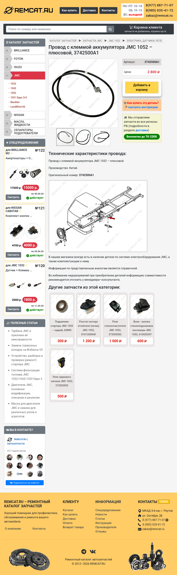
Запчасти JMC (92, 40)
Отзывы (100, 531)
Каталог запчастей (63, 40)
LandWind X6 (17, 106)
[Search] (56, 29)
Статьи (100, 518)
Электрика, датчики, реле (144, 40)
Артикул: (128, 62)
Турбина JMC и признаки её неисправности (21, 335)
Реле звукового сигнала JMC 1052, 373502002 (62, 381)
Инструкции (103, 523)
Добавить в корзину (141, 87)
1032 (13, 83)
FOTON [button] (18, 58)
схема (164, 501)
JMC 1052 (114, 40)
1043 (13, 88)
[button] (115, 93)
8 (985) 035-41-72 (153, 524)
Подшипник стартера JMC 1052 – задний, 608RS (62, 326)
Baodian (15, 102)
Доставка (89, 10)
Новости (101, 514)
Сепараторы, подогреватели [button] (26, 131)
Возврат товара (73, 527)
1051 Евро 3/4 (18, 97)
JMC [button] (17, 75)
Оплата (67, 523)
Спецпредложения (107, 510)
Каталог (68, 510)
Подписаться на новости (24, 482)
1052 (13, 92)
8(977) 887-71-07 (159, 5)
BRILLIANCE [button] (22, 50)
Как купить (69, 10)
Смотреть (13, 197)
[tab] (24, 50)
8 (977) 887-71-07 (155, 520)
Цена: (128, 72)
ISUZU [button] (18, 67)
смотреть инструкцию (143, 107)
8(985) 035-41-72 (159, 10)
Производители (105, 527)
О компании (13, 528)
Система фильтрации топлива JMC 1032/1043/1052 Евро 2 (26, 374)
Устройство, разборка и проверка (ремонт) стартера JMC (27, 360)
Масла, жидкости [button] (22, 123)
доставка (141, 130)
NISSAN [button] (19, 115)
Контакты (108, 10)
